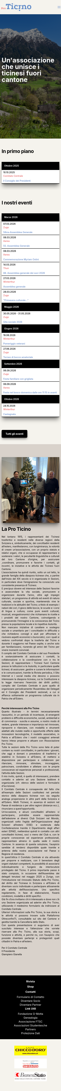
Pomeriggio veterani (14, 343)
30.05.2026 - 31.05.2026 (16, 313)
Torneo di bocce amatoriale (18, 357)
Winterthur (9, 281)
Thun (6, 268)
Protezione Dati (30, 1033)
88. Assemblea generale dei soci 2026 (24, 273)
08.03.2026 (9, 237)
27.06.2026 (9, 348)
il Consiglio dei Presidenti (17, 180)
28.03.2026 (9, 291)
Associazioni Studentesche (30, 1025)
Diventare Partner (30, 1004)
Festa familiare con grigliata (18, 378)
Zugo (6, 227)
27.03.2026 (9, 278)
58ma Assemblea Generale (18, 232)
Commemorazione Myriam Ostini (21, 259)
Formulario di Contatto (30, 997)
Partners (30, 1029)
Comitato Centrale (13, 175)
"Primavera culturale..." (15, 300)
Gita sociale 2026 (12, 322)
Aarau (6, 241)
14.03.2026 (9, 264)
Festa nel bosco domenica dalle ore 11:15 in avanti (30, 392)
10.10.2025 (9, 172)
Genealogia (30, 1017)
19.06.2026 (9, 335)
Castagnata (9, 414)
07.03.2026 (9, 223)
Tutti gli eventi (14, 433)
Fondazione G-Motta (30, 1013)
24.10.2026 (9, 405)
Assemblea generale (14, 286)
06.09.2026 (9, 370)
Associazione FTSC (30, 1021)
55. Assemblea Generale (16, 245)
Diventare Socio (30, 1000)
